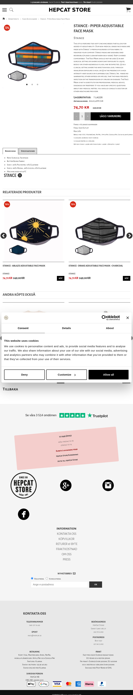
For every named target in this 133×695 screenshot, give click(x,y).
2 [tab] (33, 85)
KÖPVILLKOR (66, 539)
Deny (24, 374)
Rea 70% (77, 131)
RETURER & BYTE (66, 544)
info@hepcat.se (34, 635)
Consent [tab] (23, 327)
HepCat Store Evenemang (67, 455)
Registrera (39, 579)
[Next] (129, 236)
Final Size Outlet (81, 128)
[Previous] (4, 236)
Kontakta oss (34, 613)
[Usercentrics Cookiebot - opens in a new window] (104, 317)
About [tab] (110, 327)
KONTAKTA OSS (66, 534)
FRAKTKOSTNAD (66, 549)
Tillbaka (10, 389)
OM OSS (66, 554)
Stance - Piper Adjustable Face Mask (55, 19)
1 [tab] (28, 85)
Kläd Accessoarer (29, 19)
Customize (67, 374)
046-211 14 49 (34, 625)
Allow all (108, 374)
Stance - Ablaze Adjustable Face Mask (24, 265)
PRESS (66, 559)
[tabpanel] (33, 55)
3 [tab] (38, 85)
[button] (4, 9)
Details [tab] (66, 327)
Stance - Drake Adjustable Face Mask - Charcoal (96, 265)
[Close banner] (127, 317)
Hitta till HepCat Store (67, 460)
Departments (13, 19)
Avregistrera (55, 579)
